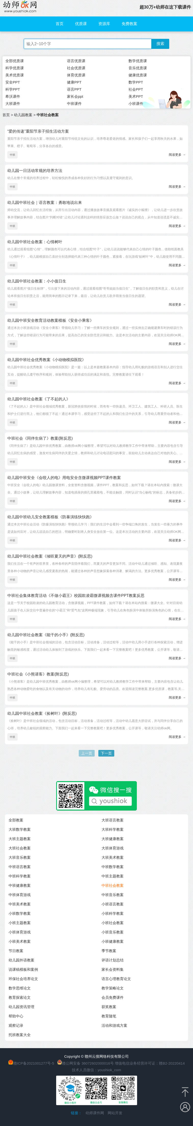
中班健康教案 (20, 885)
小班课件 (136, 103)
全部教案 (16, 820)
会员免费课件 (113, 997)
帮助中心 (16, 1016)
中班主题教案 (113, 876)
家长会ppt (75, 96)
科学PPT (12, 89)
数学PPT (136, 82)
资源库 (104, 24)
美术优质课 (14, 75)
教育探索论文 (20, 997)
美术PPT (136, 96)
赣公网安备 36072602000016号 (85, 1063)
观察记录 (16, 1025)
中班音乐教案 (113, 895)
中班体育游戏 (20, 895)
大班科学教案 (113, 829)
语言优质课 (76, 61)
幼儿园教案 (23, 115)
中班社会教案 (113, 885)
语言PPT (74, 89)
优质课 (81, 24)
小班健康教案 (113, 941)
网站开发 (115, 1113)
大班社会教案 (20, 848)
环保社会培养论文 (23, 979)
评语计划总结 (113, 960)
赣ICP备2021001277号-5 (33, 1063)
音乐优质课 (138, 68)
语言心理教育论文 (116, 979)
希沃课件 (12, 96)
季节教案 (109, 951)
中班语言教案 (20, 867)
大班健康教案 (113, 839)
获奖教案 (109, 1007)
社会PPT (136, 89)
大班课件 (12, 103)
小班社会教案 (113, 923)
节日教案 (16, 951)
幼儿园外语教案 (21, 960)
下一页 (106, 753)
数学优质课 (138, 61)
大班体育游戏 (113, 848)
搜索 (160, 44)
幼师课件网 (95, 1113)
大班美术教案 (113, 857)
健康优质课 (138, 75)
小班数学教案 (20, 913)
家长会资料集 (113, 969)
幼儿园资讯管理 (21, 1007)
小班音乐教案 (113, 932)
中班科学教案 (20, 876)
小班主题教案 (20, 923)
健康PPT (74, 82)
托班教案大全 (20, 1035)
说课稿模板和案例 (23, 969)
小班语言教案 (113, 904)
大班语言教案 (113, 820)
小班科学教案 (113, 913)
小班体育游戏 (20, 932)
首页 (60, 24)
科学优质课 (14, 68)
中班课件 (74, 103)
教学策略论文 (113, 988)
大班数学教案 (20, 829)
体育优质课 (76, 75)
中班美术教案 (20, 904)
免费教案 (129, 24)
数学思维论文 (20, 988)
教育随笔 (109, 1016)
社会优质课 (76, 68)
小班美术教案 (20, 941)
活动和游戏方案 (114, 1025)
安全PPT (12, 82)
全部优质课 (14, 61)
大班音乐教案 (20, 857)
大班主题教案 (20, 839)
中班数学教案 (113, 867)
